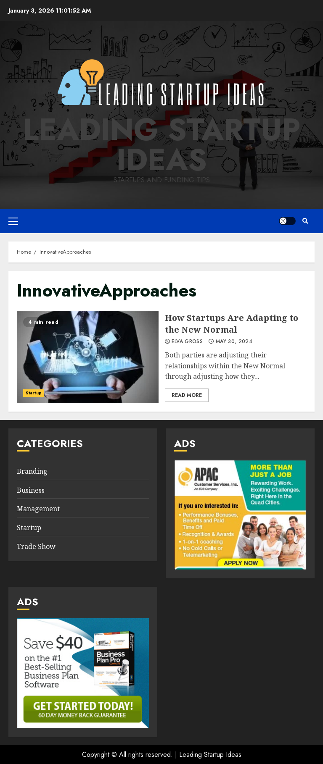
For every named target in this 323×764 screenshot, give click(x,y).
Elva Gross (187, 342)
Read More (187, 395)
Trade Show (36, 546)
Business (31, 490)
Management (38, 508)
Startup (34, 393)
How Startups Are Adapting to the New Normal (88, 357)
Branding (32, 471)
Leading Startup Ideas (161, 144)
